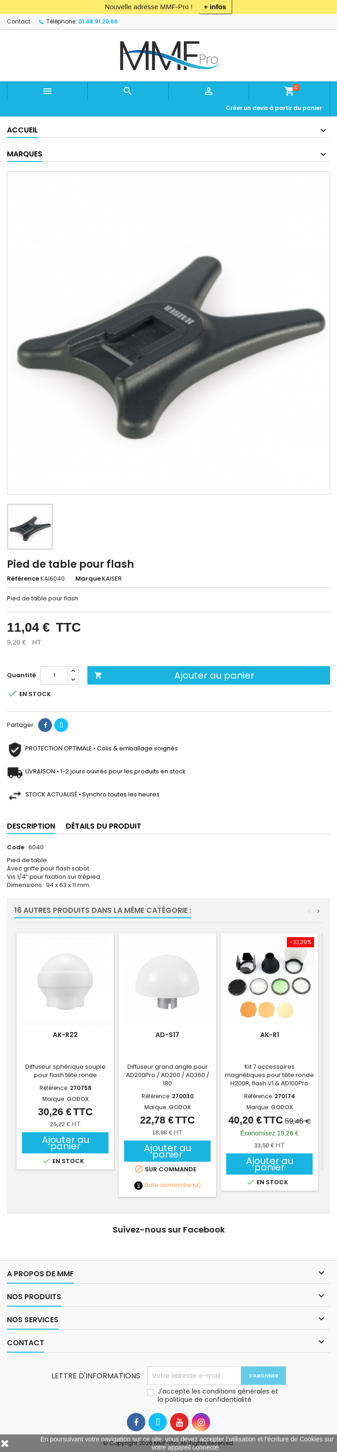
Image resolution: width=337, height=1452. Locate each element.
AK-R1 (269, 1034)
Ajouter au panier (174, 675)
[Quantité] (54, 675)
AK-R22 (65, 1034)
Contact (18, 21)
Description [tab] (31, 826)
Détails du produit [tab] (103, 826)
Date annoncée (167, 1185)
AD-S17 (167, 1034)
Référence (23, 579)
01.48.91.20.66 (98, 21)
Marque (88, 579)
